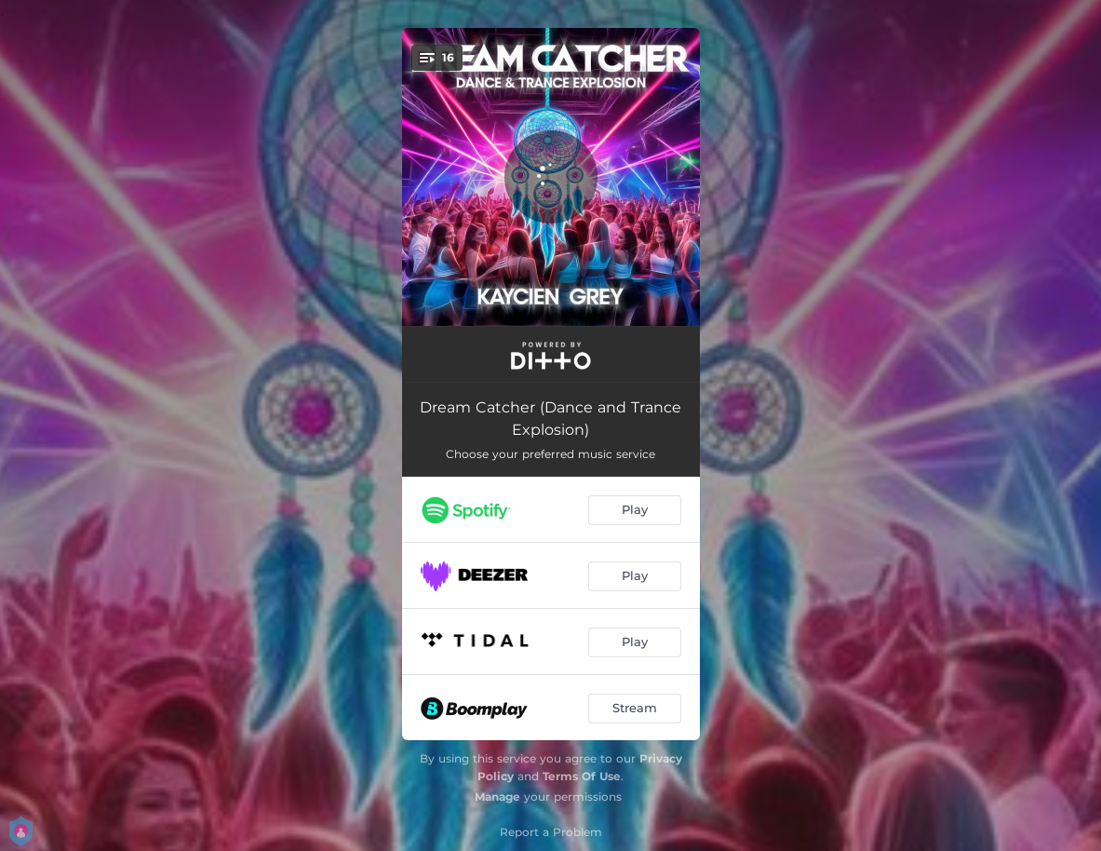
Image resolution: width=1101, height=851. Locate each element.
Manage (497, 797)
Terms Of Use (582, 776)
